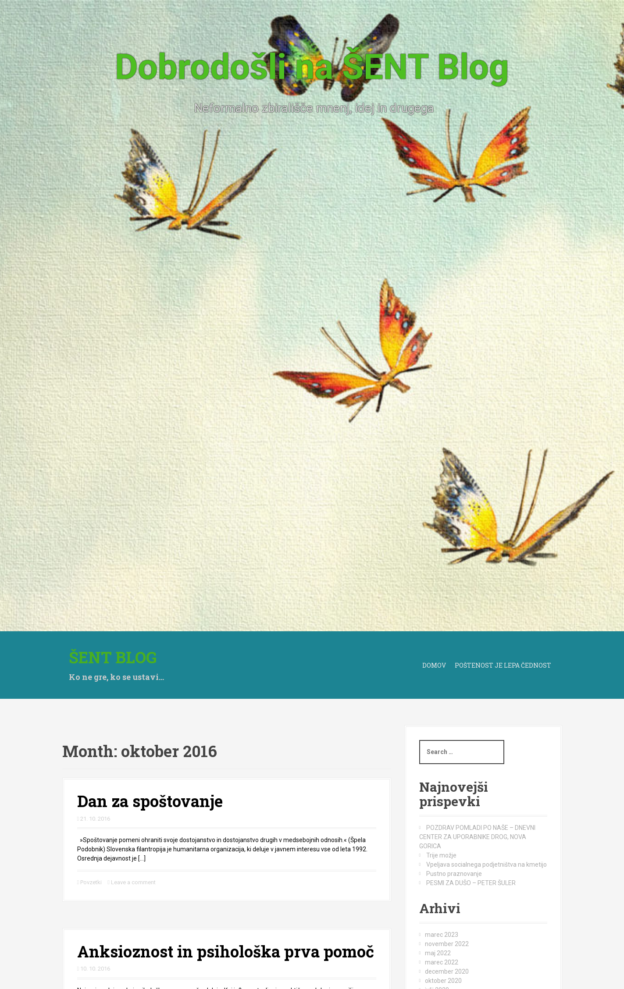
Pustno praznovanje (454, 873)
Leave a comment (133, 882)
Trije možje (441, 855)
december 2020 (447, 971)
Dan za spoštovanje (150, 800)
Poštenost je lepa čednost (503, 665)
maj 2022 (438, 953)
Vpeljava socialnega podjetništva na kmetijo (486, 864)
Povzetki (91, 882)
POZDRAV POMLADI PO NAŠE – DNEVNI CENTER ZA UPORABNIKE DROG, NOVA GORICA (477, 837)
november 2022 (447, 943)
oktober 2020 (443, 980)
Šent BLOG (113, 657)
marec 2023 (441, 934)
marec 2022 (441, 962)
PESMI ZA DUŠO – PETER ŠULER (471, 882)
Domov (434, 665)
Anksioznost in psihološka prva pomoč (225, 951)
